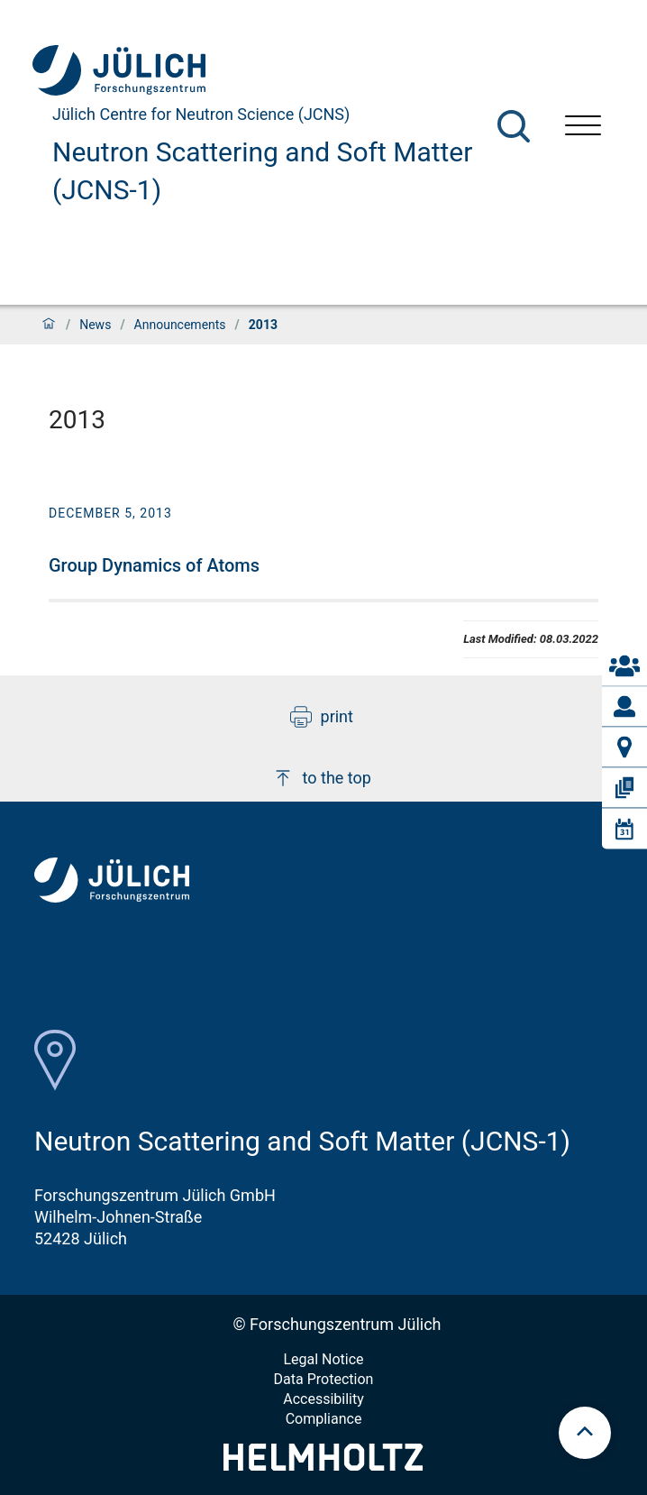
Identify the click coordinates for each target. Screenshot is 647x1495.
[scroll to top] (585, 1433)
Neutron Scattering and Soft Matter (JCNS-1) (262, 171)
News (95, 324)
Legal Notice (323, 1359)
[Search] (513, 126)
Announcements (180, 324)
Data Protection (324, 1379)
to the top (321, 778)
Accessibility (323, 1399)
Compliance (324, 1418)
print (321, 717)
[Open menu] (583, 127)
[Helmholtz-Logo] (323, 1464)
